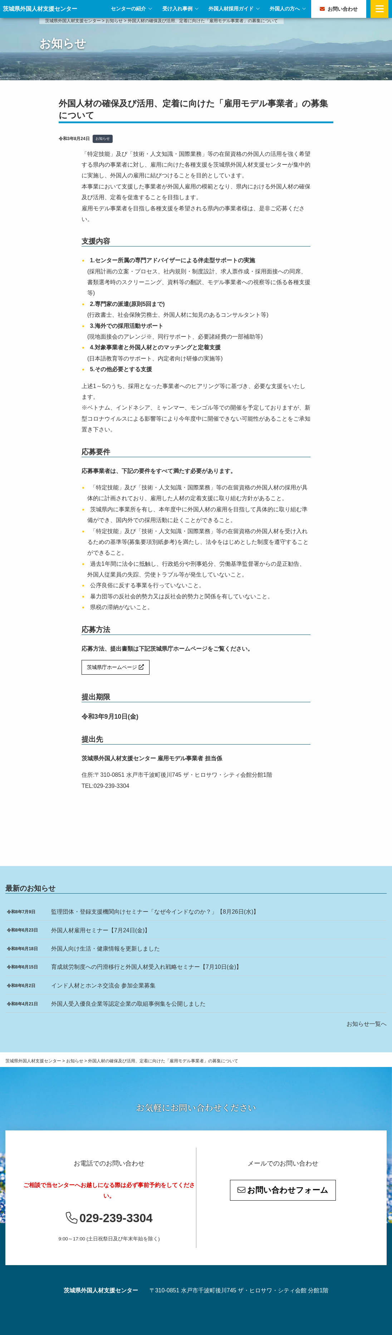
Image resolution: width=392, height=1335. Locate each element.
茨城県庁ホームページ (112, 667)
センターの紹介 (128, 8)
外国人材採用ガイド (231, 8)
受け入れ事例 (177, 8)
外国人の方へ (285, 8)
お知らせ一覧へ (367, 1024)
